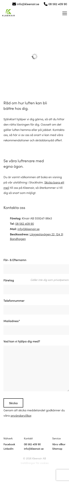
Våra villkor (59, 444)
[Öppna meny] (64, 13)
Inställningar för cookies (35, 463)
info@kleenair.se (28, 4)
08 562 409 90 (57, 4)
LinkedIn (8, 448)
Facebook (9, 444)
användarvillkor (20, 415)
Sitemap (57, 448)
